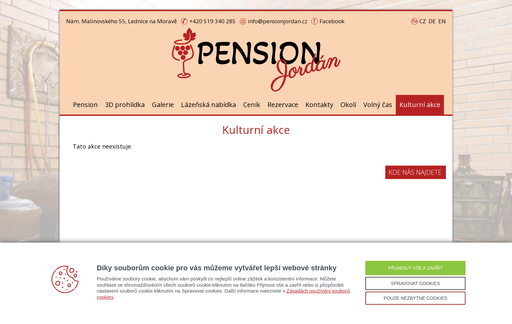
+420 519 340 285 (212, 21)
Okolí (348, 104)
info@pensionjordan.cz (277, 21)
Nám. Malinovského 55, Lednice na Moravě (121, 21)
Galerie (163, 104)
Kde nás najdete (415, 172)
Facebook (332, 21)
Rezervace (282, 104)
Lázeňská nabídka (208, 104)
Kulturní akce (419, 104)
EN (442, 21)
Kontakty (319, 104)
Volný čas (377, 104)
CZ (422, 21)
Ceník (251, 104)
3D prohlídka (125, 104)
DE (432, 21)
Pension (85, 104)
